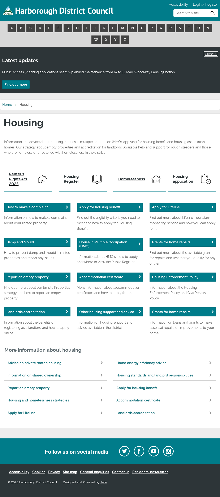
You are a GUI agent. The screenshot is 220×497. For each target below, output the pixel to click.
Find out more (16, 85)
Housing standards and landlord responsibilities (164, 375)
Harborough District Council (64, 10)
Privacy (54, 472)
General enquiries (94, 472)
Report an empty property (56, 388)
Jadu (103, 482)
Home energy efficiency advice (164, 363)
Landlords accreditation (164, 413)
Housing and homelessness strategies (56, 400)
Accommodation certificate (164, 400)
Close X (211, 54)
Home (7, 105)
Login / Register (205, 5)
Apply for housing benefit (164, 388)
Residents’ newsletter (150, 472)
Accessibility (178, 5)
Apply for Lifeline (56, 413)
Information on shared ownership (56, 375)
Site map (70, 472)
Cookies (38, 472)
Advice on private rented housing (56, 363)
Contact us (120, 472)
